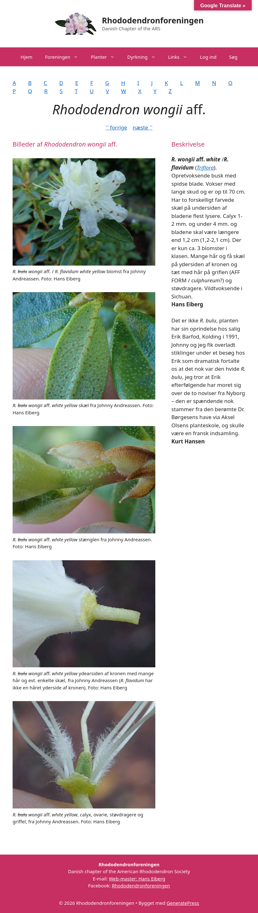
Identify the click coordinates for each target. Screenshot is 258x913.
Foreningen (65, 56)
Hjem (26, 57)
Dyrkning (144, 56)
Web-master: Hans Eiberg (137, 878)
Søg (233, 57)
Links (181, 56)
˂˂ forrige (116, 127)
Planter (106, 56)
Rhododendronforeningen (153, 20)
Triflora (205, 167)
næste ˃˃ (142, 127)
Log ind (208, 57)
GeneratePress (183, 903)
